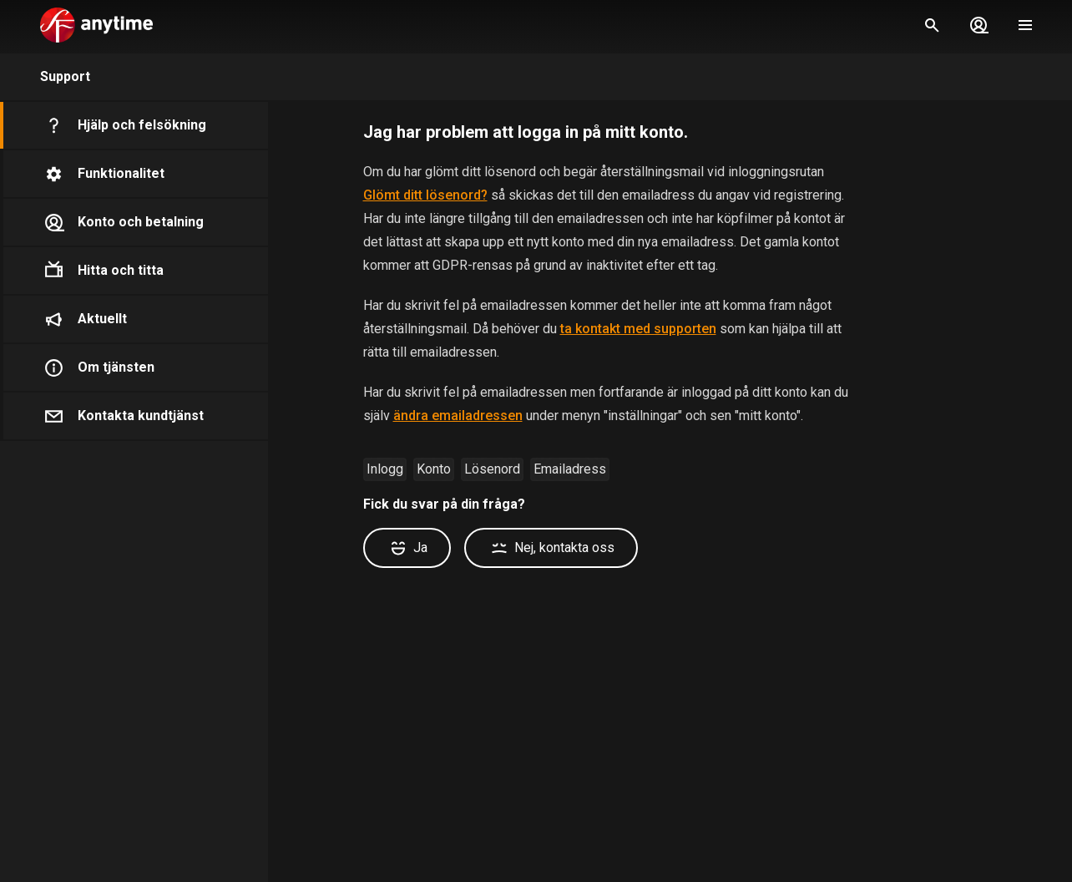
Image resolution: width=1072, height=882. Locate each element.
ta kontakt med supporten (638, 329)
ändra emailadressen (458, 415)
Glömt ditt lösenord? (425, 195)
